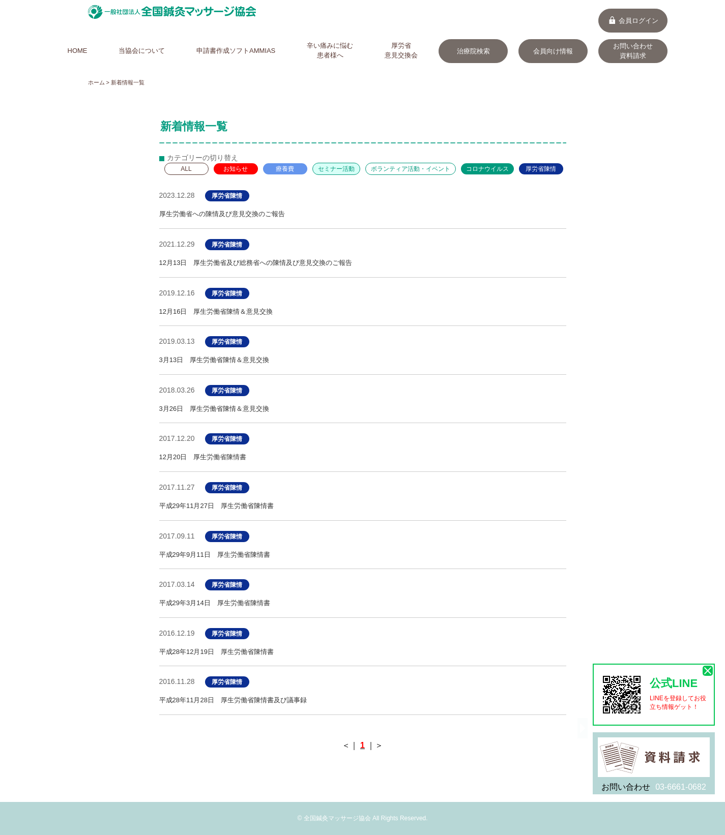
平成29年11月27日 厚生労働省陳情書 (216, 506)
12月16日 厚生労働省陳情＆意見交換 (216, 311)
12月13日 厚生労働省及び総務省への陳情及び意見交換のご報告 (256, 262)
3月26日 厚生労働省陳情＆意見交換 (214, 408)
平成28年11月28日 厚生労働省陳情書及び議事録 (233, 700)
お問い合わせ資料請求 (633, 50)
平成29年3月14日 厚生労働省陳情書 (214, 603)
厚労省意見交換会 (401, 50)
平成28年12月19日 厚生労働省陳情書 (216, 651)
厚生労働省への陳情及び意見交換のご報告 (222, 214)
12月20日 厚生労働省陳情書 (203, 457)
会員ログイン (633, 20)
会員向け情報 (553, 51)
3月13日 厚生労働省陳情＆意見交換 (214, 360)
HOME (78, 50)
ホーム (96, 82)
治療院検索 (473, 51)
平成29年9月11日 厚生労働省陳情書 (214, 554)
